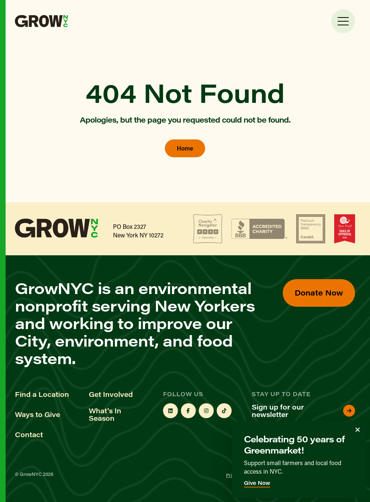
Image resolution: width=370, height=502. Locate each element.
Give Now (257, 483)
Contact (29, 434)
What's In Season (105, 414)
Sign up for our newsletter (303, 410)
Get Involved (111, 394)
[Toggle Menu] (343, 21)
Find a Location (42, 394)
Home (185, 148)
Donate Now (319, 292)
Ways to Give (37, 414)
